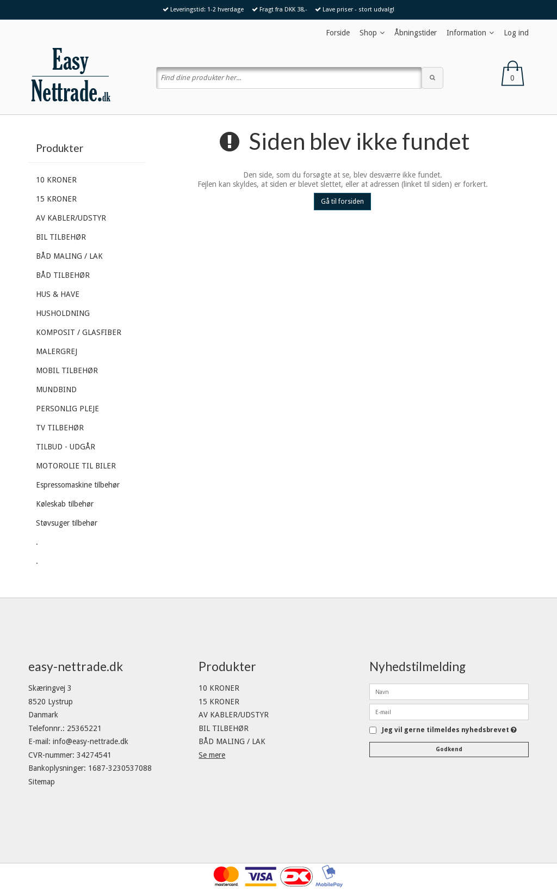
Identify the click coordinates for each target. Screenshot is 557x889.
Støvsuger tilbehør (66, 523)
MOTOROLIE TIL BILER (76, 465)
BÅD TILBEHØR (63, 275)
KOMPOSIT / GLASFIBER (78, 332)
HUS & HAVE (57, 294)
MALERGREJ (56, 351)
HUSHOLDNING (63, 313)
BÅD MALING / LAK (69, 256)
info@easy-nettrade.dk (90, 741)
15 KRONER (56, 198)
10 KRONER (56, 179)
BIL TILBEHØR (61, 237)
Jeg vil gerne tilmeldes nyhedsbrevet (449, 730)
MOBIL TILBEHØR (67, 370)
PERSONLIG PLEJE (67, 408)
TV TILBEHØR (60, 427)
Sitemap (41, 781)
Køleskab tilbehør (65, 504)
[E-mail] (449, 711)
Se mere (212, 755)
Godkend (449, 749)
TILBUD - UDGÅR (65, 446)
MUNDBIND (56, 389)
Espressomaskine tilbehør (78, 484)
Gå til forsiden (342, 201)
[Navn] (449, 691)
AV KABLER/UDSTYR (71, 218)
